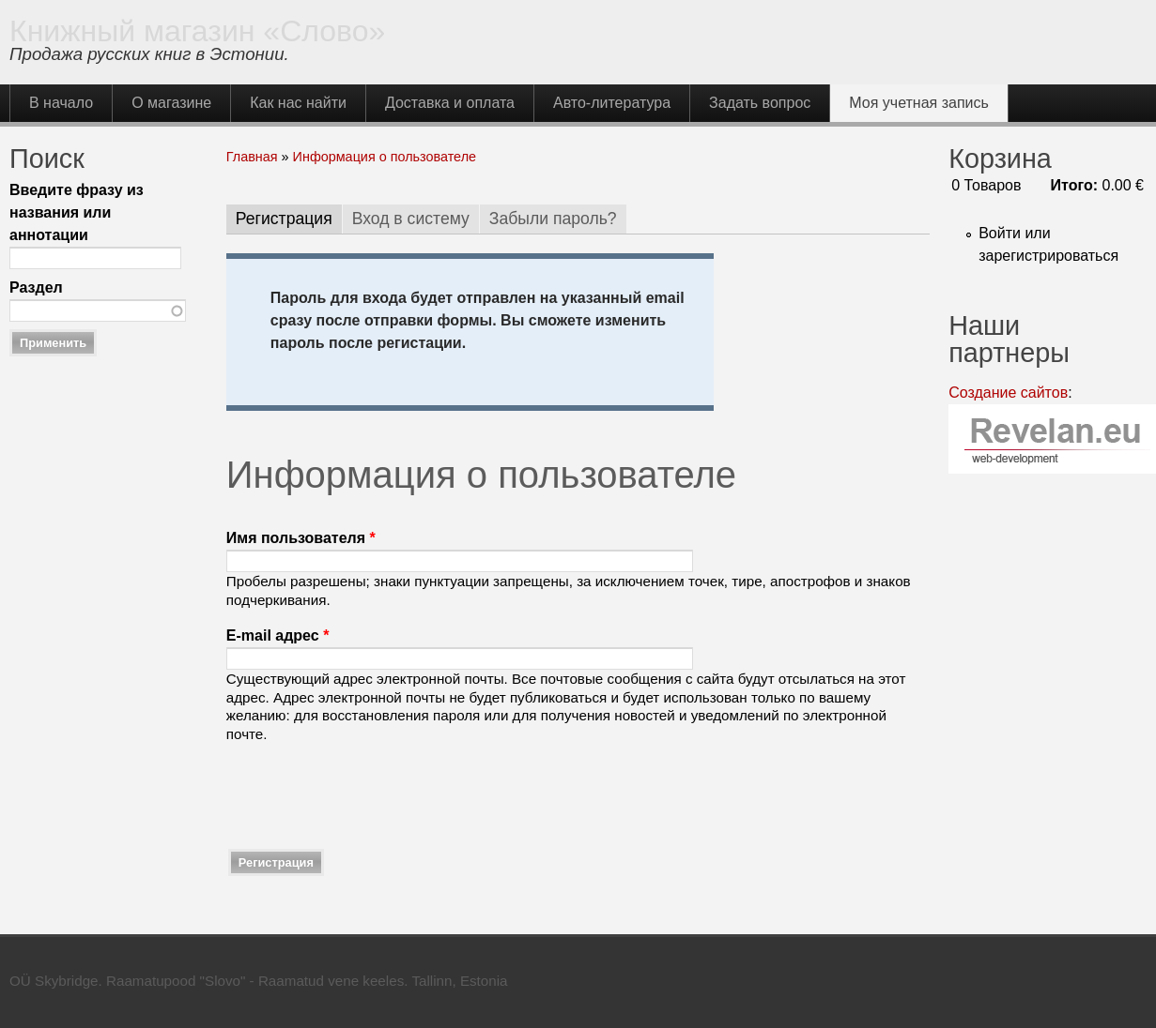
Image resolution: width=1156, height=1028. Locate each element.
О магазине (171, 103)
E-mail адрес (278, 635)
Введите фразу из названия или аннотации (76, 212)
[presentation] (369, 795)
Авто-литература (611, 103)
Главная (252, 156)
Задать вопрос (759, 103)
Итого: (1074, 185)
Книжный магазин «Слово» (197, 31)
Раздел (36, 287)
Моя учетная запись (919, 103)
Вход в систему (411, 218)
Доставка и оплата (450, 103)
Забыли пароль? (553, 218)
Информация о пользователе (384, 156)
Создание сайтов (1008, 393)
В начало (61, 103)
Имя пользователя (301, 538)
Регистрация (289, 218)
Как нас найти (298, 103)
